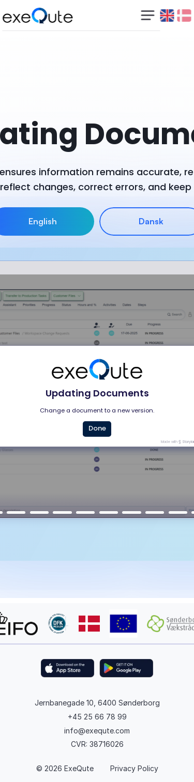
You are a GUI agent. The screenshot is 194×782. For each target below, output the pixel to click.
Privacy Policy (134, 768)
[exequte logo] (37, 16)
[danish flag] (184, 15)
